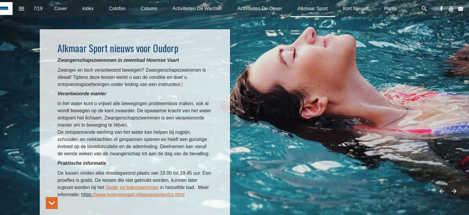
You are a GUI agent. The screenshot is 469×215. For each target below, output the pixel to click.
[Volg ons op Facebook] (441, 8)
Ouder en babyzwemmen (132, 187)
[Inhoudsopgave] (21, 8)
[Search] (424, 8)
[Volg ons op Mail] (460, 8)
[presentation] (234, 107)
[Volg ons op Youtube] (451, 8)
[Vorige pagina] (442, 191)
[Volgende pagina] (454, 191)
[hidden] (52, 203)
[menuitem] (60, 8)
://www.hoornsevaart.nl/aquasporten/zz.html (138, 194)
